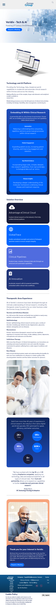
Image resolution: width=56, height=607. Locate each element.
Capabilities (27, 577)
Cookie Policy (23, 604)
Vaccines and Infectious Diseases (17, 313)
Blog (35, 582)
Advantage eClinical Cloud (22, 213)
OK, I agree (45, 595)
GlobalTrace (15, 235)
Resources (34, 577)
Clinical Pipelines (17, 257)
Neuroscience (11, 330)
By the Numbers (22, 587)
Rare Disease (11, 351)
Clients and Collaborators (23, 585)
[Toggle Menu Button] (4, 5)
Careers (39, 577)
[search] (52, 5)
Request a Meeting (14, 29)
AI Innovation (15, 279)
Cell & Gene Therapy (13, 339)
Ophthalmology (12, 320)
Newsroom (36, 580)
